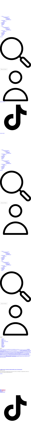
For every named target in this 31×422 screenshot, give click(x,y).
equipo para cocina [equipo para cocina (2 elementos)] (19, 351)
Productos (3, 343)
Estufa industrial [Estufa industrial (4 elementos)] (20, 352)
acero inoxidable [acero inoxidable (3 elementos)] (7, 349)
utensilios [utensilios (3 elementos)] (17, 356)
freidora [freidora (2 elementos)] (6, 353)
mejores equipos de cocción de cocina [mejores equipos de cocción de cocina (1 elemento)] (5, 354)
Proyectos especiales (3, 24)
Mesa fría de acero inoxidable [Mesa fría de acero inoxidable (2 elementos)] (12, 354)
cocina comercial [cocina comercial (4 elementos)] (3, 350)
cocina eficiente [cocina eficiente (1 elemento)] (18, 350)
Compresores (4, 31)
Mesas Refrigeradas (8, 19)
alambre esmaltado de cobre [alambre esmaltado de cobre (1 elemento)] (21, 349)
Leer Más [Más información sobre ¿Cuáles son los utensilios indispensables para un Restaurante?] (1, 373)
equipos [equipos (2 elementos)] (5, 352)
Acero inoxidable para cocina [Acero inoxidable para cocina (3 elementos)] (14, 349)
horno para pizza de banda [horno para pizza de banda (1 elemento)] (23, 353)
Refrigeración (3, 20)
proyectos (3, 344)
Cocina (2, 16)
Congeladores (8, 29)
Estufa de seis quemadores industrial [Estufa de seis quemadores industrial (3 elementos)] (11, 352)
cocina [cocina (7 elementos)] (28, 349)
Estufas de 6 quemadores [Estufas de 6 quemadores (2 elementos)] (26, 352)
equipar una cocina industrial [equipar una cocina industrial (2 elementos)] (12, 351)
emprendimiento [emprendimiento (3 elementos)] (6, 351)
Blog (2, 25)
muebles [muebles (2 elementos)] (27, 354)
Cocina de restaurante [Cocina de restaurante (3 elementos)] (13, 350)
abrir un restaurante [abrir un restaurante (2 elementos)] (2, 349)
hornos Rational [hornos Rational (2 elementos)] (27, 353)
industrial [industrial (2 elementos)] (1, 354)
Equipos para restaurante (6, 27)
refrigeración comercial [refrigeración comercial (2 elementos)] (3, 356)
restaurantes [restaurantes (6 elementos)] (13, 356)
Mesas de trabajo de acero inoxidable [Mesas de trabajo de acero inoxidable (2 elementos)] (20, 354)
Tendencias (3, 346)
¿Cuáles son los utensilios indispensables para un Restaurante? (11, 369)
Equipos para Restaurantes (5, 341)
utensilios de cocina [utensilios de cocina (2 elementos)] (21, 356)
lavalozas (3, 342)
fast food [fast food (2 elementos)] (4, 353)
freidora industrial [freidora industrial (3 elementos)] (10, 353)
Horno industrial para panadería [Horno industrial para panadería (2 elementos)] (17, 353)
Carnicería (3, 338)
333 (2, 389)
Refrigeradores (8, 18)
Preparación (6, 17)
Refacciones (3, 22)
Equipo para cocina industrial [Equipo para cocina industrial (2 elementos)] (25, 351)
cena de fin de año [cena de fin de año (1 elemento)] (25, 349)
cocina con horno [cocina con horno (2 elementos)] (8, 350)
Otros (3, 21)
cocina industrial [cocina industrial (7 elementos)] (23, 350)
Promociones (3, 33)
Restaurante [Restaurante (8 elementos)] (8, 356)
